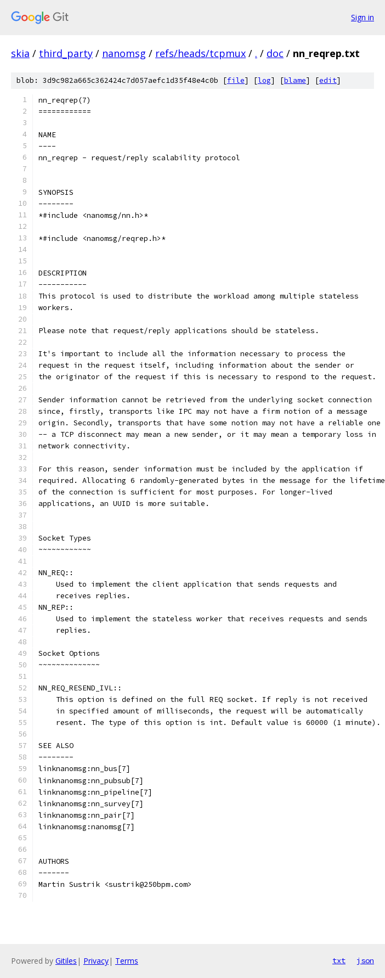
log (264, 80)
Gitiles (66, 960)
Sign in (362, 17)
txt (339, 960)
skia (20, 53)
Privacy (96, 960)
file (236, 80)
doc (275, 53)
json (365, 960)
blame (295, 80)
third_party (66, 53)
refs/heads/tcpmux (200, 53)
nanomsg (124, 53)
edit (328, 80)
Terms (126, 960)
